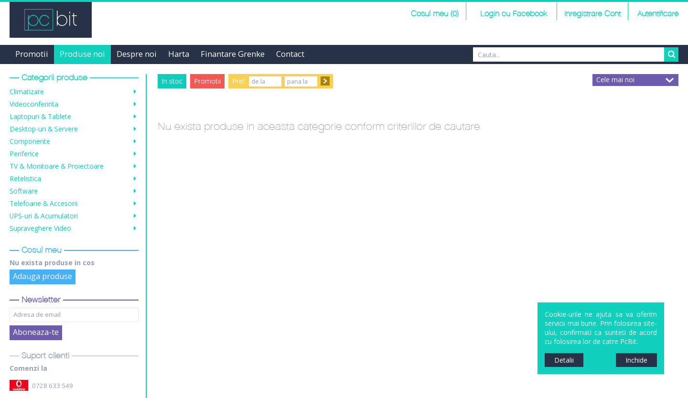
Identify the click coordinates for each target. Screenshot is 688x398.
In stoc (172, 81)
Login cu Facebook (512, 14)
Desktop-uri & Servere (44, 128)
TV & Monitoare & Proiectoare (57, 166)
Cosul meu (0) (435, 14)
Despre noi (137, 53)
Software (24, 190)
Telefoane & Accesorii (43, 203)
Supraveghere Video (40, 228)
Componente (30, 141)
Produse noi (82, 53)
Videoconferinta (34, 103)
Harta (178, 53)
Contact (290, 53)
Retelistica (25, 178)
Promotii (31, 53)
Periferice (24, 153)
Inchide (636, 360)
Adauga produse (42, 276)
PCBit (51, 20)
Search (671, 54)
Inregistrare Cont (592, 14)
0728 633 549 (52, 385)
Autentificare (657, 14)
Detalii (564, 360)
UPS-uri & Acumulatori (44, 215)
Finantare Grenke (233, 53)
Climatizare (27, 91)
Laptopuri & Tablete (40, 116)
